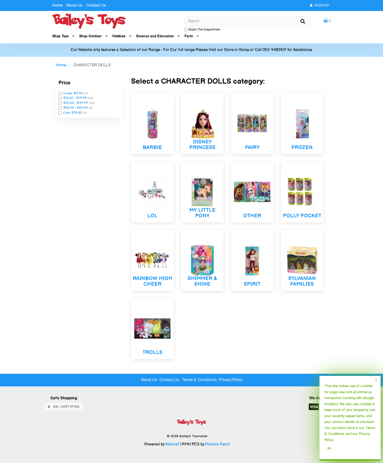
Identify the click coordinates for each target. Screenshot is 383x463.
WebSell (172, 444)
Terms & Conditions (199, 380)
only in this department (202, 29)
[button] (327, 21)
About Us (74, 5)
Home (57, 5)
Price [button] (64, 83)
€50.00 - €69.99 (76, 108)
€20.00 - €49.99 (76, 103)
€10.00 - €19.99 (75, 98)
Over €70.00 (73, 113)
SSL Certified (64, 407)
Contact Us (96, 5)
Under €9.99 (73, 93)
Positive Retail (217, 444)
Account (319, 5)
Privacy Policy (230, 380)
